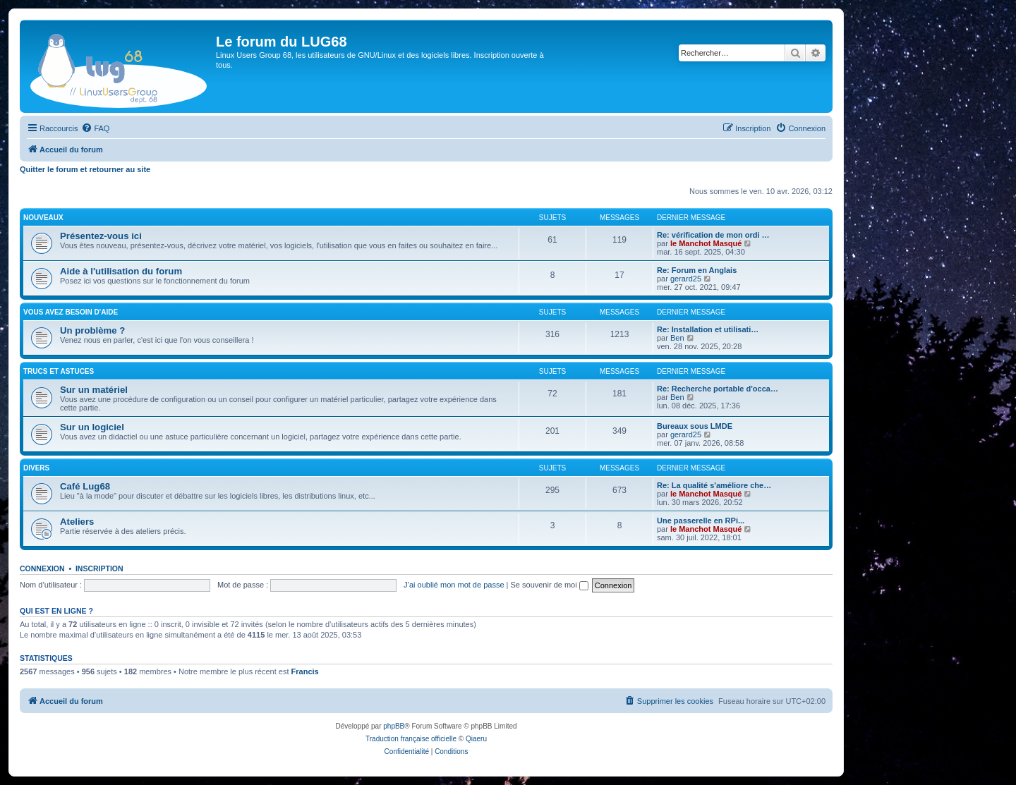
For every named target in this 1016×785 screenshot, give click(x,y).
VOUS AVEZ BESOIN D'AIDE (70, 312)
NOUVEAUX (43, 217)
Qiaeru (476, 739)
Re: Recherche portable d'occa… (717, 388)
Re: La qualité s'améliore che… (714, 485)
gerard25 (685, 278)
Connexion (42, 568)
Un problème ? (92, 330)
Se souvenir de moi (549, 584)
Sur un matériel (94, 389)
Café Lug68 (85, 486)
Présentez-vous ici (101, 236)
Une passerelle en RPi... (700, 520)
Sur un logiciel (92, 427)
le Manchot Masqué (706, 243)
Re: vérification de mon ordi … (713, 235)
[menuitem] (95, 128)
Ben (677, 338)
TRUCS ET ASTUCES (58, 371)
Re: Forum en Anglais (697, 270)
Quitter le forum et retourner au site (85, 169)
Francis (305, 671)
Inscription (99, 568)
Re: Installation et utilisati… (707, 329)
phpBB (393, 726)
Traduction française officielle (410, 739)
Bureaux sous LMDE (694, 426)
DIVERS (36, 468)
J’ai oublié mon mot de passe (454, 584)
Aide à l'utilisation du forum (121, 271)
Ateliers (77, 521)
